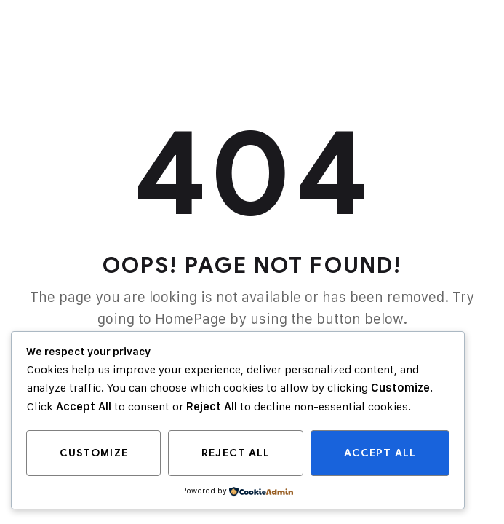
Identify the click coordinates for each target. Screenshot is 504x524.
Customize (94, 453)
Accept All (380, 453)
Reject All (235, 453)
